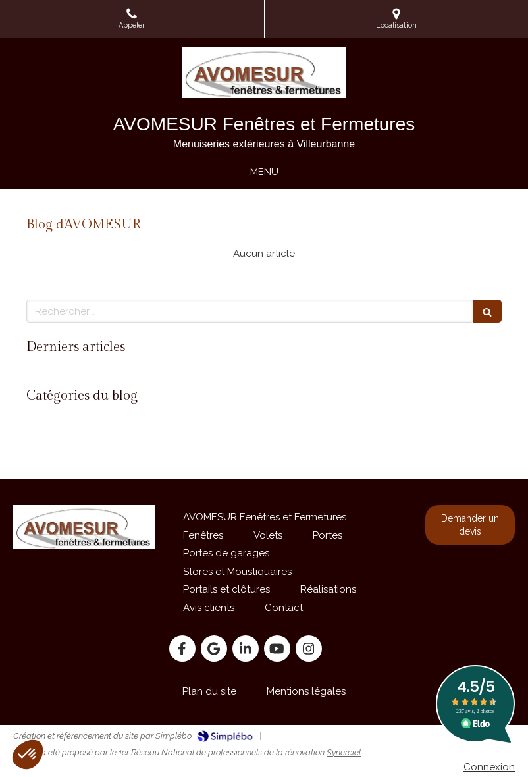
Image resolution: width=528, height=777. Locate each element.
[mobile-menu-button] (264, 172)
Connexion (489, 767)
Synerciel (344, 752)
